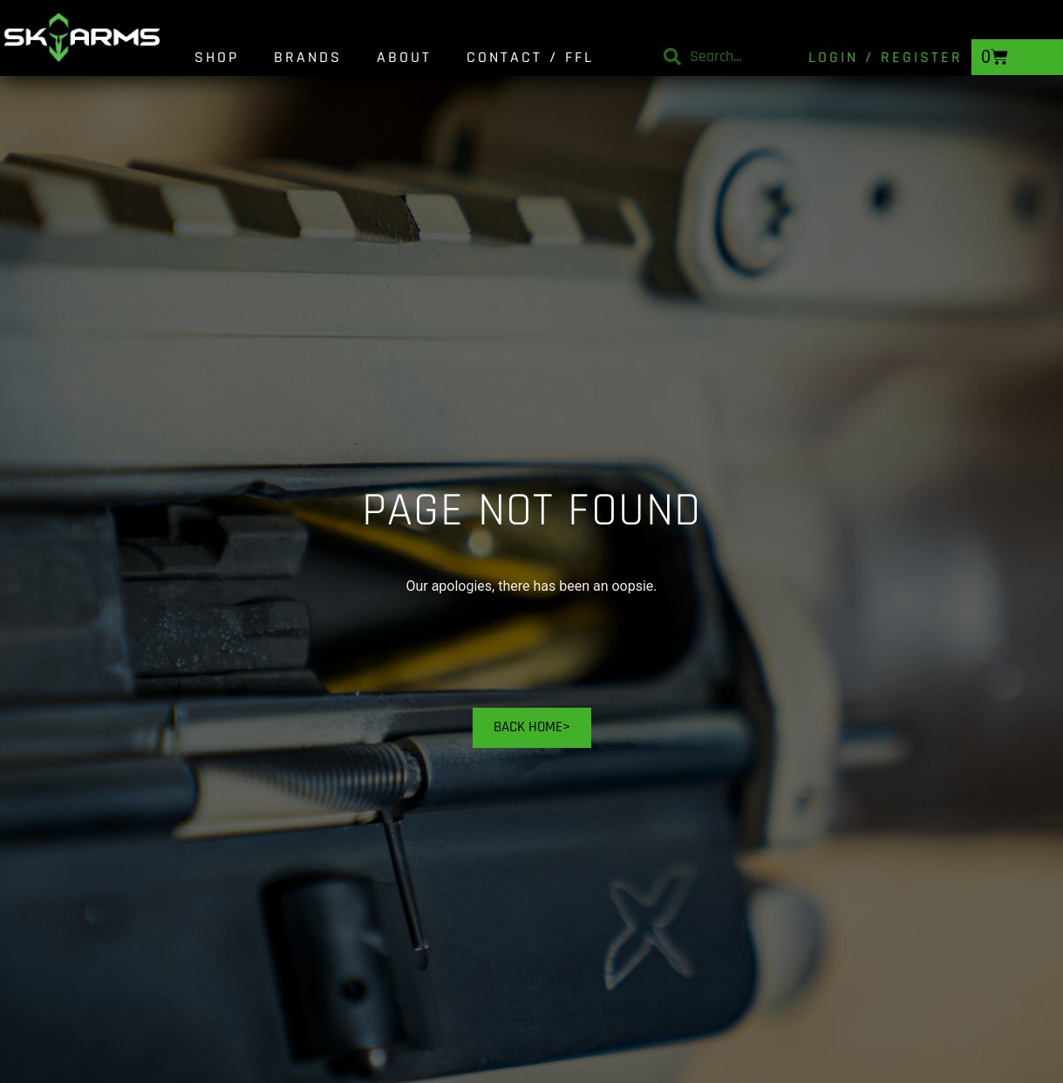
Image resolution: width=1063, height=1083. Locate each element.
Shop (216, 57)
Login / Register (885, 57)
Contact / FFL (530, 57)
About (404, 57)
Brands (308, 57)
